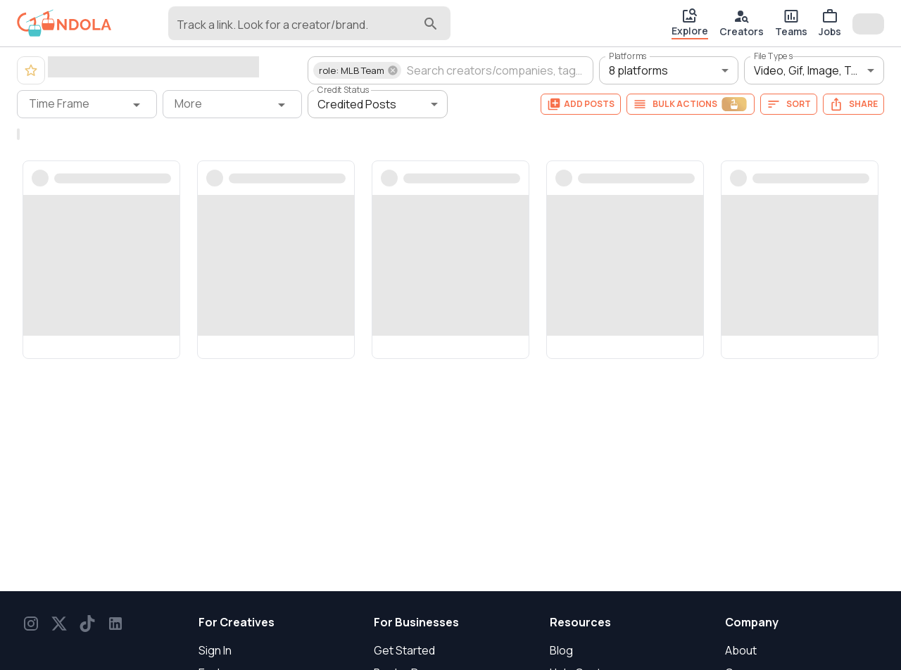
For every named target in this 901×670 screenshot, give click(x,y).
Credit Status (343, 90)
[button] (357, 70)
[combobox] (298, 29)
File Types (773, 56)
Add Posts (581, 104)
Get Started (404, 650)
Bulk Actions (690, 104)
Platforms (628, 56)
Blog (561, 650)
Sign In (215, 650)
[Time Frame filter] (87, 104)
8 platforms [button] (638, 70)
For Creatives (237, 622)
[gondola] (64, 23)
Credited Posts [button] (356, 104)
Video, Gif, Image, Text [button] (811, 70)
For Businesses (416, 622)
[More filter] (233, 104)
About (741, 650)
